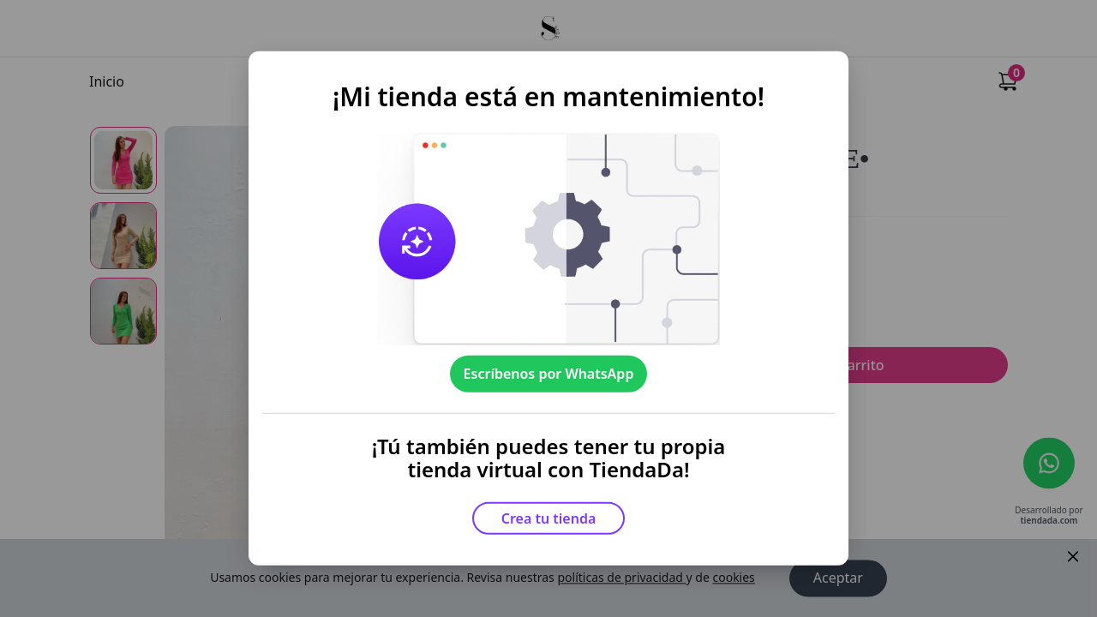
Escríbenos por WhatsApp (549, 373)
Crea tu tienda (548, 518)
